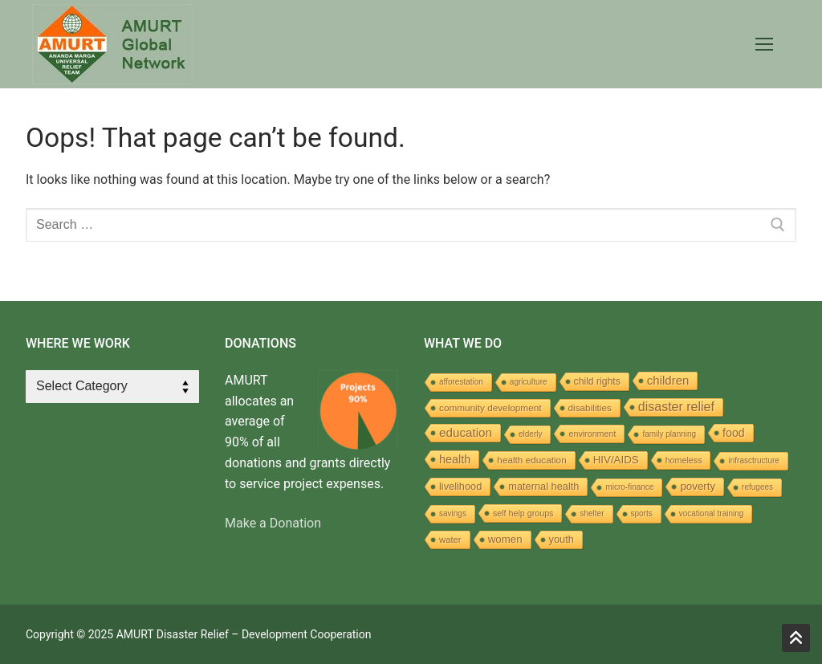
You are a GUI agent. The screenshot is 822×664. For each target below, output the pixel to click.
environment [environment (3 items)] (592, 433)
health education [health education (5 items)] (531, 459)
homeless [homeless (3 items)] (683, 460)
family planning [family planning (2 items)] (669, 434)
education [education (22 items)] (465, 432)
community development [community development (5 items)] (490, 407)
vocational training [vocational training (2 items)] (711, 513)
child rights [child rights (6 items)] (597, 381)
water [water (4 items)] (450, 539)
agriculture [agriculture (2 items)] (528, 381)
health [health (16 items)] (454, 459)
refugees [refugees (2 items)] (757, 487)
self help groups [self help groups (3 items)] (523, 513)
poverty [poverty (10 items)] (697, 486)
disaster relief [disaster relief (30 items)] (676, 406)
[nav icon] (764, 44)
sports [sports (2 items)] (642, 513)
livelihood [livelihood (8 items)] (460, 486)
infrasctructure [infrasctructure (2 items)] (753, 460)
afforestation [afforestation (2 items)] (461, 381)
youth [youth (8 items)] (561, 539)
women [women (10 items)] (505, 539)
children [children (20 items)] (668, 380)
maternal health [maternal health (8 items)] (543, 486)
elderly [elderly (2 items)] (530, 434)
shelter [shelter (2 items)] (592, 513)
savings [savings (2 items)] (452, 513)
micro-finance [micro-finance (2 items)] (629, 487)
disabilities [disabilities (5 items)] (590, 407)
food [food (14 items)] (733, 432)
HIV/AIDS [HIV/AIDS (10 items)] (616, 460)
